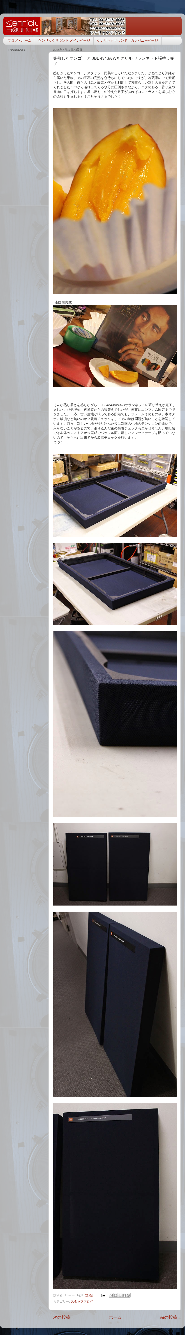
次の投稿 (61, 1317)
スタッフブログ (82, 1301)
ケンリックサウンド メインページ (64, 40)
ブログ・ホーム (19, 40)
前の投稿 (168, 1317)
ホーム (115, 1317)
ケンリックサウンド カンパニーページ (127, 40)
